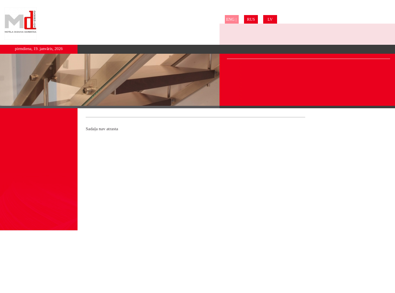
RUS (251, 19)
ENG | (231, 19)
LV (270, 19)
